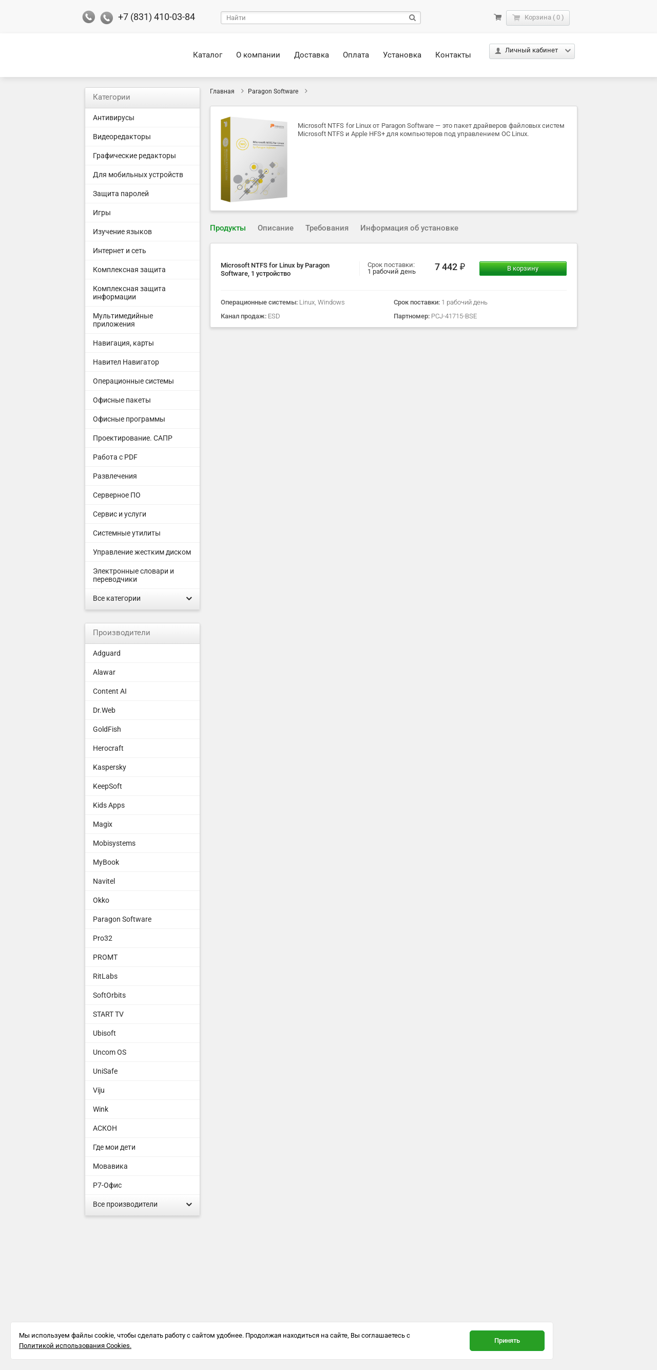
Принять (507, 1340)
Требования (327, 228)
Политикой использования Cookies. (75, 1345)
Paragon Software (273, 91)
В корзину (522, 268)
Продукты (228, 228)
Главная (222, 91)
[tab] (228, 228)
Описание (276, 228)
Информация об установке (409, 228)
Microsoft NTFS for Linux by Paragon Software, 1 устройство (275, 269)
